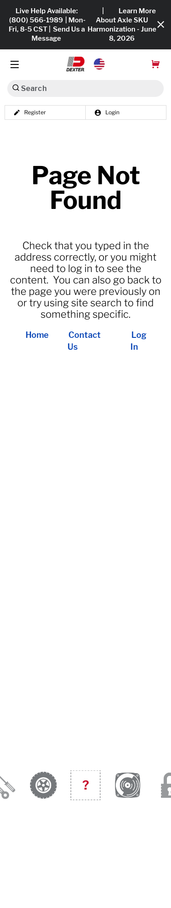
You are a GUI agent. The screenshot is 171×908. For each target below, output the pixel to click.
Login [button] (106, 112)
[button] (85, 64)
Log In (138, 341)
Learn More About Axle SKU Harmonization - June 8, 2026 (122, 25)
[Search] (15, 87)
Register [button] (29, 112)
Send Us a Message (58, 34)
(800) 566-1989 (36, 20)
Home (37, 335)
